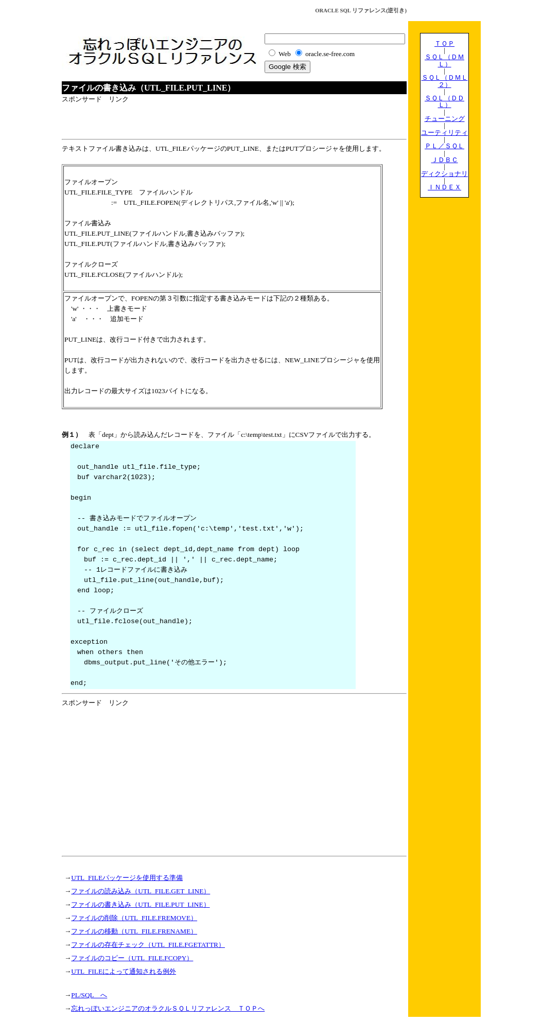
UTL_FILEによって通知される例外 (123, 971)
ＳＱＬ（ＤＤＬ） (444, 101)
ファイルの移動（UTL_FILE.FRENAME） (134, 931)
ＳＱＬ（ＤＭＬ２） (445, 81)
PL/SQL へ (89, 995)
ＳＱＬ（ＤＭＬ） (444, 60)
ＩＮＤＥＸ (444, 187)
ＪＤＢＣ (444, 160)
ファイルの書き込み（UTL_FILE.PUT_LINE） (140, 904)
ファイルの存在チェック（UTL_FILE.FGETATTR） (148, 944)
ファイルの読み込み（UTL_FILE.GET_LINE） (140, 891)
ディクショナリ (444, 174)
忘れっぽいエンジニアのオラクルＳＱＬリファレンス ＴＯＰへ (168, 1008)
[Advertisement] (182, 119)
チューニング (445, 118)
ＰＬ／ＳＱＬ (444, 146)
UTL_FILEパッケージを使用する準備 (127, 878)
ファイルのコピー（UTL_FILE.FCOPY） (132, 958)
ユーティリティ (444, 132)
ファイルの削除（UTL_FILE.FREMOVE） (134, 918)
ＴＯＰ (444, 43)
